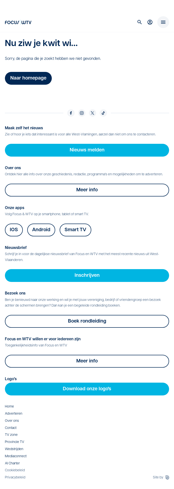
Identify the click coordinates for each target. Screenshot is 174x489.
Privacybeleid (15, 477)
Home (9, 406)
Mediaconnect (16, 456)
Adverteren (13, 414)
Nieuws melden (87, 150)
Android (41, 230)
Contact (10, 428)
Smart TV (75, 230)
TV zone (11, 435)
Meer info (87, 190)
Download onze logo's (87, 389)
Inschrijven (87, 275)
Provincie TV (14, 442)
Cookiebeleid (15, 470)
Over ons (12, 421)
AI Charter (12, 463)
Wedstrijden (14, 449)
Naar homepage (28, 78)
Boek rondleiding (87, 321)
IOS (14, 230)
